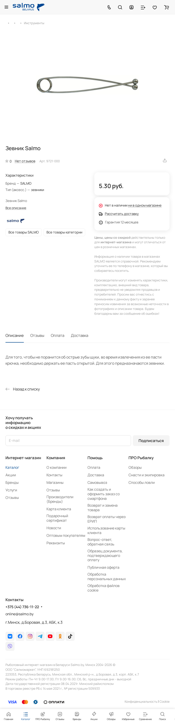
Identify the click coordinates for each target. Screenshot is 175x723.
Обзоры (135, 467)
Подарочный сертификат (57, 518)
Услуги (11, 489)
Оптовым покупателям (65, 535)
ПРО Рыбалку (141, 457)
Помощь (95, 457)
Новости (53, 527)
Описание (14, 335)
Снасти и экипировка (147, 474)
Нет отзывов (25, 161)
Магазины (55, 482)
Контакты (54, 474)
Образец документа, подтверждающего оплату (105, 555)
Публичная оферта (103, 567)
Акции (10, 474)
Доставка (79, 335)
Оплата (57, 335)
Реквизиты (55, 542)
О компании (56, 467)
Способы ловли (142, 482)
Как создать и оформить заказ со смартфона (104, 494)
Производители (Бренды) (59, 499)
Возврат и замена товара (103, 507)
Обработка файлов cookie (104, 588)
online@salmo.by (19, 613)
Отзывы (37, 335)
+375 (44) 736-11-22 (22, 607)
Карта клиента (58, 508)
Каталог (12, 467)
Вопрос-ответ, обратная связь (101, 542)
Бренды (12, 482)
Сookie (165, 701)
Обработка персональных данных (107, 576)
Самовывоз (97, 482)
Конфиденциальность (141, 701)
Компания (55, 457)
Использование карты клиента (106, 530)
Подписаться (151, 440)
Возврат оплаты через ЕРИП (107, 519)
